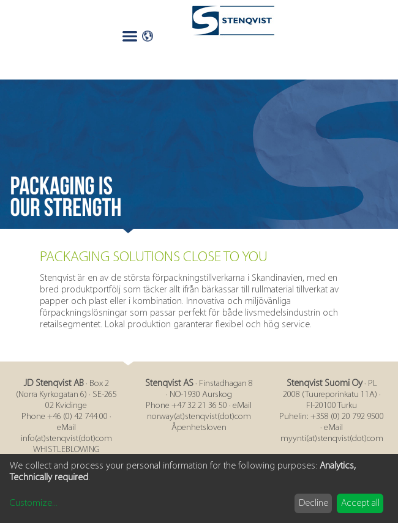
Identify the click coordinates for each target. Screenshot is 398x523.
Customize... (34, 503)
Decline (313, 503)
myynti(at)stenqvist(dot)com (331, 438)
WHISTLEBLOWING (66, 449)
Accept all (360, 503)
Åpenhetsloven (199, 427)
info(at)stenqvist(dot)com (66, 438)
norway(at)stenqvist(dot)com (199, 416)
